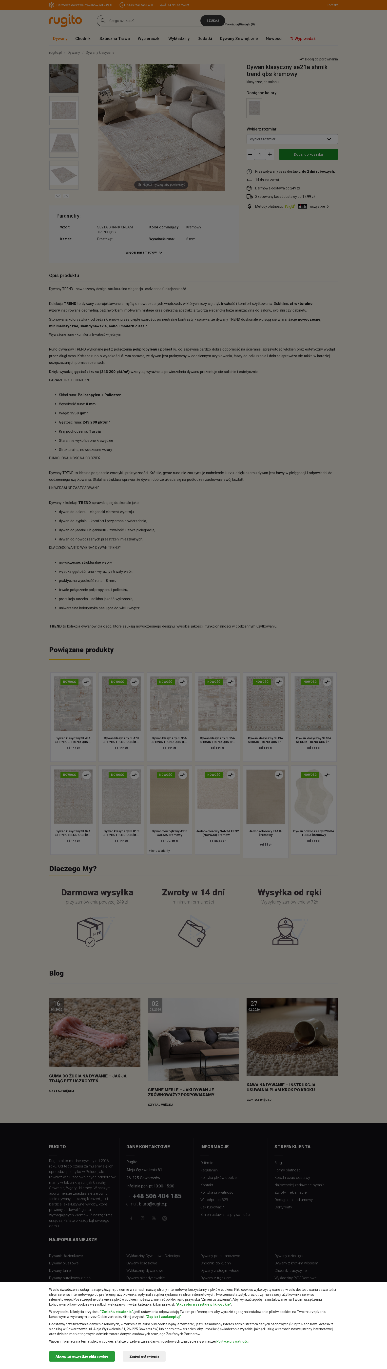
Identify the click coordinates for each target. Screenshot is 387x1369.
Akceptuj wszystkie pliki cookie (82, 1356)
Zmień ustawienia (144, 1356)
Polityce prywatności (232, 1341)
